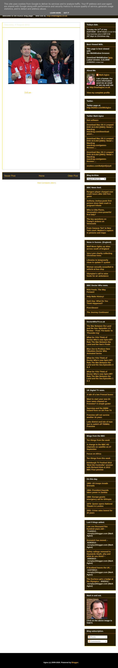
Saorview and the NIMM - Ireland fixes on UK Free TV (99, 409)
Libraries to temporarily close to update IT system (98, 261)
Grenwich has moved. (97, 540)
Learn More (55, 13)
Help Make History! (95, 296)
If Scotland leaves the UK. (98, 568)
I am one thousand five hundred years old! (97, 527)
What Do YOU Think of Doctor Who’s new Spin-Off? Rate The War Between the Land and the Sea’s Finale (100, 340)
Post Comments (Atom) (46, 183)
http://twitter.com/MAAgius (99, 108)
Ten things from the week (98, 440)
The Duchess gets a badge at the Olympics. (35, 30)
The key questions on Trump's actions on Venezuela (96, 221)
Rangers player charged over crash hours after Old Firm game (100, 194)
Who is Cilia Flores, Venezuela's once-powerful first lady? (99, 212)
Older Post (73, 176)
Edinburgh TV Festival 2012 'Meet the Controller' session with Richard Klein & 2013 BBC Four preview (100, 466)
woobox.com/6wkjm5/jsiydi (99, 166)
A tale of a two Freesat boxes (100, 394)
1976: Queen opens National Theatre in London (100, 505)
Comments (94, 641)
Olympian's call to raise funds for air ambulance (98, 275)
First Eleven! (92, 308)
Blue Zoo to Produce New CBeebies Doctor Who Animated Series (98, 351)
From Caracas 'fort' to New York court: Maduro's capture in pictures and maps (100, 230)
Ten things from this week (98, 458)
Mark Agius (104, 75)
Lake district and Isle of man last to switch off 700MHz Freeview (100, 424)
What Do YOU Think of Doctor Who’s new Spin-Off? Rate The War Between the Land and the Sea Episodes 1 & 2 (100, 376)
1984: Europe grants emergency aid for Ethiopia (99, 498)
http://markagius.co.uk (57, 16)
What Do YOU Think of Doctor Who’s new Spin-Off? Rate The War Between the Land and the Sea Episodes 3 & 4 (100, 362)
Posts (92, 637)
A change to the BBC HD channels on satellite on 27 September (99, 446)
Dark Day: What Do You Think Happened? (97, 302)
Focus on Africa (94, 454)
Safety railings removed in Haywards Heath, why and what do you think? (99, 554)
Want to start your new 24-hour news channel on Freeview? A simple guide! (99, 401)
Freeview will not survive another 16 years (98, 416)
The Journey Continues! (98, 312)
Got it (66, 13)
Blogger (75, 662)
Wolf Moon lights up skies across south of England (98, 247)
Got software (93, 120)
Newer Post (10, 176)
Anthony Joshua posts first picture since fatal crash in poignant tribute (99, 203)
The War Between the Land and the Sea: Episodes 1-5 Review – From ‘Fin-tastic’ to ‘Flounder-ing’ (100, 329)
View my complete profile (98, 93)
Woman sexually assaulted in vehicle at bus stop (100, 268)
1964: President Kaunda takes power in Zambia (98, 491)
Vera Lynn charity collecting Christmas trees (99, 254)
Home (42, 176)
